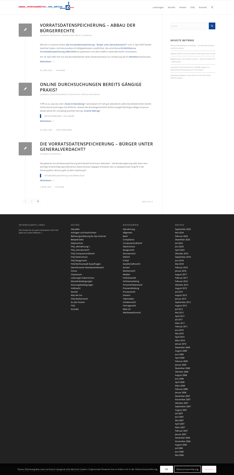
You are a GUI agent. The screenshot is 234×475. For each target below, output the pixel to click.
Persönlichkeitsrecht (71, 35)
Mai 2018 (179, 263)
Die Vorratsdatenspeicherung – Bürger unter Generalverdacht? (96, 146)
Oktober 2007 (181, 403)
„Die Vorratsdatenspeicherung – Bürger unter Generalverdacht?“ (96, 44)
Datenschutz (55, 35)
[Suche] (212, 7)
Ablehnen (209, 469)
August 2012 (181, 305)
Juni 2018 (179, 260)
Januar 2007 (180, 434)
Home (74, 270)
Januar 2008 (180, 392)
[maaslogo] (46, 7)
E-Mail (126, 260)
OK (166, 469)
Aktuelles (75, 229)
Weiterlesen (47, 61)
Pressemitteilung (131, 288)
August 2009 (181, 350)
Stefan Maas (66, 130)
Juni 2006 (179, 451)
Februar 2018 (181, 267)
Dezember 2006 (182, 437)
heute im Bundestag (74, 103)
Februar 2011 (181, 326)
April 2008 (179, 382)
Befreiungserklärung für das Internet (88, 236)
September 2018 (183, 256)
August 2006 (181, 444)
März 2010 (180, 340)
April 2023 (179, 249)
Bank (125, 236)
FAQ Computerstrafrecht (83, 253)
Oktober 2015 (181, 284)
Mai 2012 (179, 312)
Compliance (128, 239)
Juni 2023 (179, 246)
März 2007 (180, 427)
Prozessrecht (129, 291)
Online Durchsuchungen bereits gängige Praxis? (91, 87)
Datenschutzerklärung (187, 469)
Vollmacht (76, 288)
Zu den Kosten (78, 302)
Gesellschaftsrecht (131, 263)
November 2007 (182, 399)
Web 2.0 (126, 309)
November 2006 (182, 441)
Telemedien (87, 35)
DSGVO (126, 256)
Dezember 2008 (182, 368)
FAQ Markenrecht (79, 298)
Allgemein (44, 35)
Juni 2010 (179, 330)
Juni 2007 (179, 416)
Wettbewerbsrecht (132, 312)
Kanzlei (74, 291)
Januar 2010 (180, 343)
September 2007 (183, 406)
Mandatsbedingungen (81, 281)
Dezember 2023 (182, 239)
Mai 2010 (179, 333)
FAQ (73, 305)
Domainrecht (129, 253)
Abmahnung (129, 229)
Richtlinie (134, 56)
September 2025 (183, 229)
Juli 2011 (179, 319)
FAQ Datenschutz (79, 256)
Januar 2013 (180, 298)
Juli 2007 (179, 413)
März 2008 (180, 385)
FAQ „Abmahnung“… (81, 246)
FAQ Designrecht (79, 260)
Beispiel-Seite (77, 239)
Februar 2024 (181, 236)
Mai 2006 (179, 455)
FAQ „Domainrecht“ (80, 249)
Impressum (76, 274)
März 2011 (180, 323)
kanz (62, 70)
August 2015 (181, 288)
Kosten (126, 267)
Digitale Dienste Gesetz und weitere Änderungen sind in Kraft (192, 53)
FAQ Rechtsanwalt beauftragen (86, 263)
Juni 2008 (179, 378)
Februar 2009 (181, 361)
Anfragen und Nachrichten (83, 232)
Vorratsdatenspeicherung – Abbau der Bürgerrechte (88, 28)
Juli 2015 (179, 291)
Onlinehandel (129, 277)
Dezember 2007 (182, 396)
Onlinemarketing (131, 281)
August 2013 (181, 295)
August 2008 (181, 375)
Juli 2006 (179, 448)
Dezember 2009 (182, 347)
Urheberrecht (129, 302)
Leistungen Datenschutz (82, 277)
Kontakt (75, 309)
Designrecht (128, 249)
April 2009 (179, 357)
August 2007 (181, 410)
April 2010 (179, 336)
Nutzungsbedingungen (82, 284)
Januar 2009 (180, 364)
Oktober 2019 (181, 253)
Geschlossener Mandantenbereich (87, 267)
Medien (126, 274)
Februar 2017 (181, 277)
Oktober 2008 (181, 371)
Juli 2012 (179, 309)
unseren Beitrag (91, 110)
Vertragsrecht (129, 305)
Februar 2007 (181, 430)
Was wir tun (76, 295)
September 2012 (183, 302)
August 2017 (181, 274)
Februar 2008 (181, 389)
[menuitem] (158, 7)
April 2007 (179, 423)
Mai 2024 (179, 232)
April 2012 (179, 316)
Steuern (126, 295)
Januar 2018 (180, 270)
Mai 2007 (179, 420)
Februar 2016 (181, 281)
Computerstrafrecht (59, 94)
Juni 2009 (179, 354)
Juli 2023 (179, 243)
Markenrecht (129, 270)
